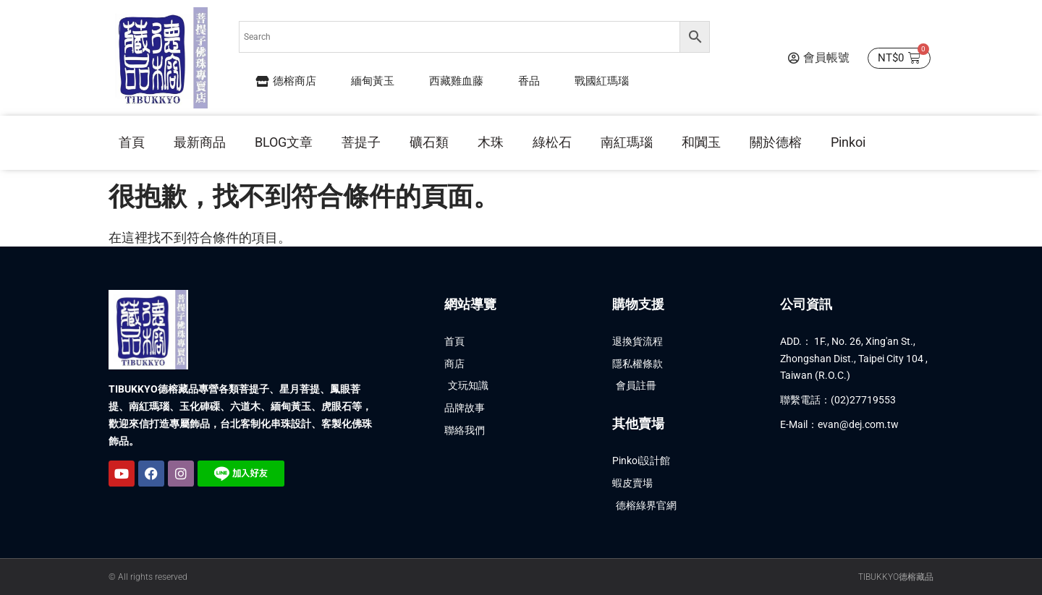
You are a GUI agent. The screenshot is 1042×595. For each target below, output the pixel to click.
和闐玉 (701, 142)
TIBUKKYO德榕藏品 (895, 577)
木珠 (491, 142)
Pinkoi (848, 142)
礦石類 (429, 142)
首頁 (132, 142)
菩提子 (361, 142)
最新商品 (200, 142)
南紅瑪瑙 (627, 142)
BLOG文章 (284, 142)
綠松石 (552, 142)
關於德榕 (776, 142)
